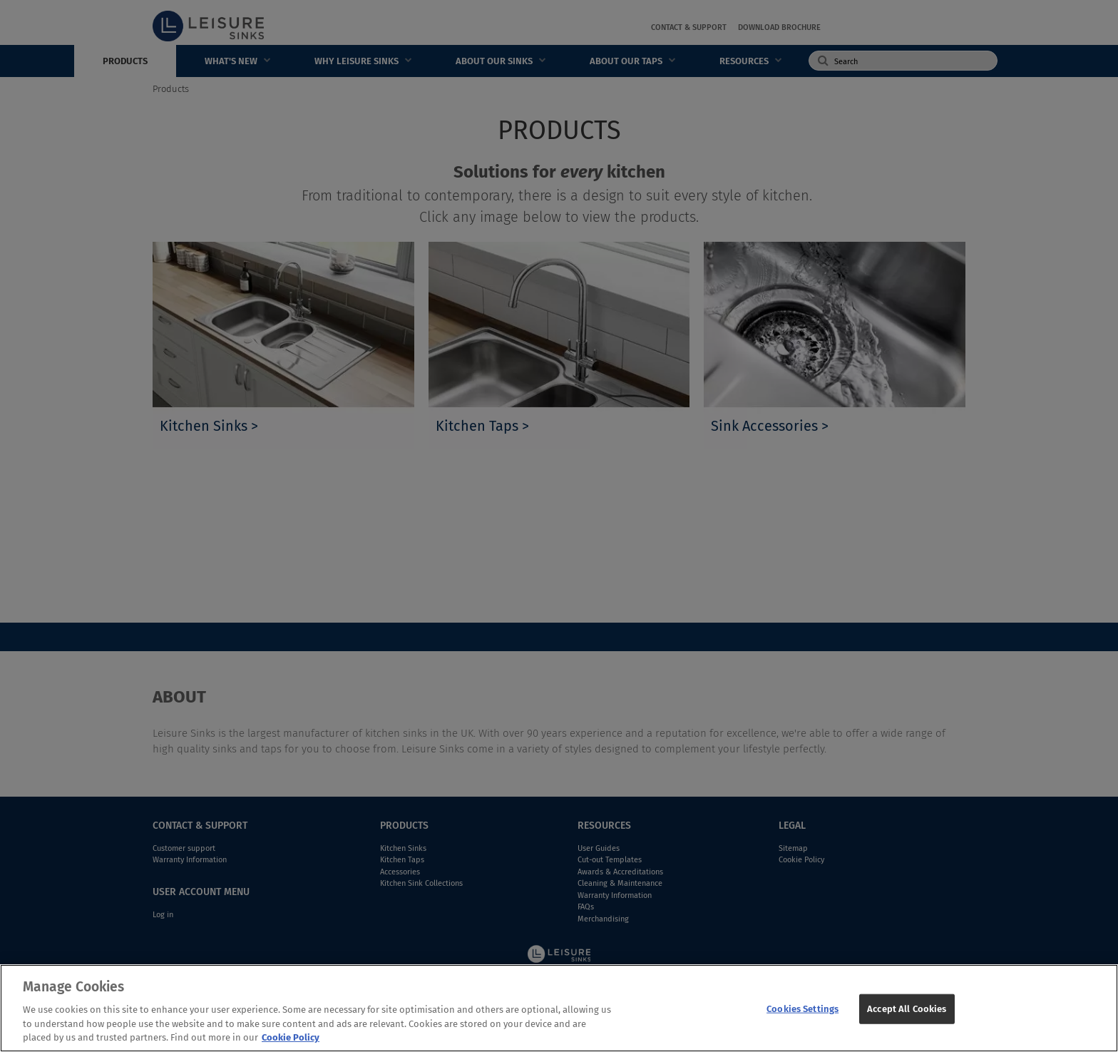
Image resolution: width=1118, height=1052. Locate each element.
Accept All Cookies (906, 1009)
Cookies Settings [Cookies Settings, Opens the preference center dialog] (802, 1009)
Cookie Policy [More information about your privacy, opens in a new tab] (290, 1037)
